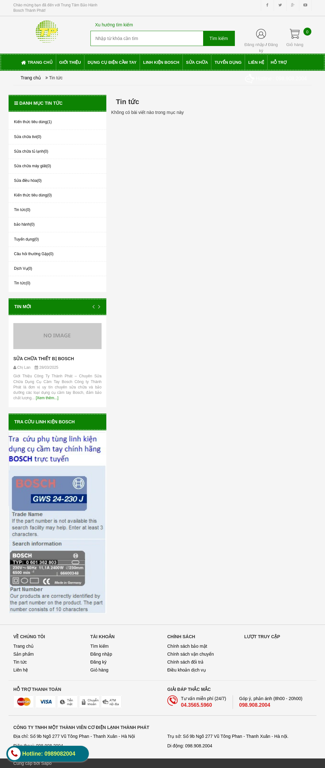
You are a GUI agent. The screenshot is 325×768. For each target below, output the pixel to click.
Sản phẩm (23, 654)
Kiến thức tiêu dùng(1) (33, 122)
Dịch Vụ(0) (23, 268)
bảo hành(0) (24, 224)
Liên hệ (20, 669)
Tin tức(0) (22, 210)
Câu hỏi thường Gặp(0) (33, 254)
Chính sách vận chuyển (190, 654)
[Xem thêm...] (46, 398)
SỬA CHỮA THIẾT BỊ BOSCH (43, 358)
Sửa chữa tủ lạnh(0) (31, 151)
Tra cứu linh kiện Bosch (44, 421)
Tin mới (22, 306)
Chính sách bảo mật (187, 646)
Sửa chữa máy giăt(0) (32, 166)
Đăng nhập (254, 44)
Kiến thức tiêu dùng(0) (33, 195)
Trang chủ (23, 646)
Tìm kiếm (99, 646)
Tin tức (20, 662)
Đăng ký (98, 662)
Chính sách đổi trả (185, 662)
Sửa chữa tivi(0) (27, 137)
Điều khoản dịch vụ (186, 669)
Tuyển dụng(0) (26, 239)
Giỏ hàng (99, 669)
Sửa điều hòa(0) (28, 180)
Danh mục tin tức (38, 103)
